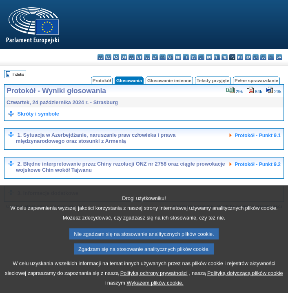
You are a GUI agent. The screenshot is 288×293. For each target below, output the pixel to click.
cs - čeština (116, 57)
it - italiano (186, 57)
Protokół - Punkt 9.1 (258, 135)
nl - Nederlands (225, 57)
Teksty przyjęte (213, 80)
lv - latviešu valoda (194, 57)
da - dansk (124, 57)
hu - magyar (209, 57)
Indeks (18, 74)
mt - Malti (217, 57)
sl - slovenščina (263, 57)
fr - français (163, 57)
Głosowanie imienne (169, 80)
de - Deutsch (131, 57)
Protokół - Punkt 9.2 (258, 164)
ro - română (248, 57)
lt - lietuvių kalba (201, 57)
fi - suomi (271, 57)
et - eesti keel (139, 57)
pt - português (240, 57)
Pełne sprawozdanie (256, 80)
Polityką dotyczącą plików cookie (245, 283)
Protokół (102, 80)
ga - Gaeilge (170, 57)
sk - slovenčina (256, 57)
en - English (155, 57)
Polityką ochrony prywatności (154, 283)
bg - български (100, 57)
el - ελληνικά (147, 57)
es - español (108, 57)
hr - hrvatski (178, 57)
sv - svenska (279, 57)
